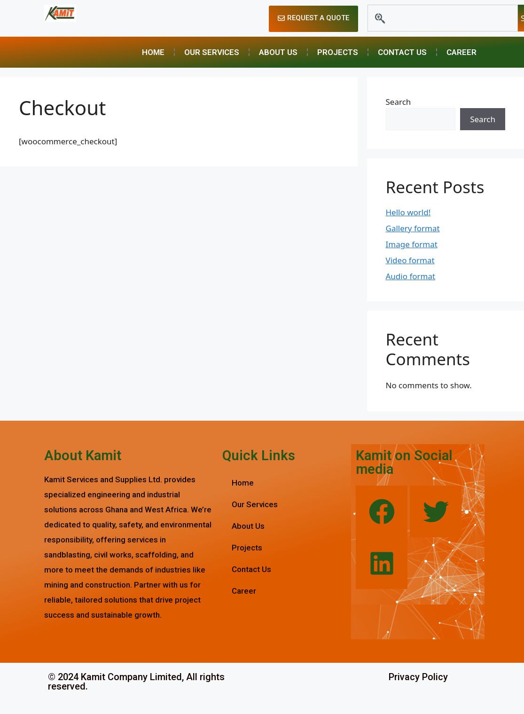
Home (153, 52)
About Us (278, 52)
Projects (337, 52)
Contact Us (402, 52)
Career (461, 52)
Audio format (411, 276)
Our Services (211, 52)
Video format (410, 260)
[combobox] (443, 18)
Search (398, 101)
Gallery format (413, 228)
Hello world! (408, 212)
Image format (412, 244)
